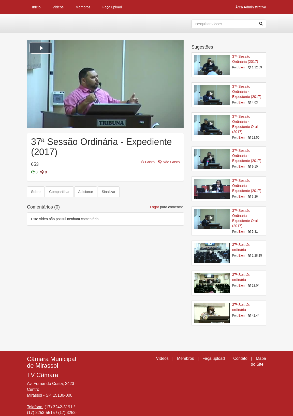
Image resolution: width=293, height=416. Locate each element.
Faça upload (112, 7)
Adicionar (85, 192)
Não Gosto (169, 162)
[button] (41, 48)
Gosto (148, 162)
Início (36, 7)
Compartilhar (59, 192)
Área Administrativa (250, 7)
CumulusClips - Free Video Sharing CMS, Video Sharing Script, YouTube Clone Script (44, 24)
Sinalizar (108, 192)
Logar (154, 207)
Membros (83, 7)
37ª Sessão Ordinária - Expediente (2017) (246, 91)
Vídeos (58, 7)
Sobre (35, 192)
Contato (240, 358)
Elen (242, 67)
